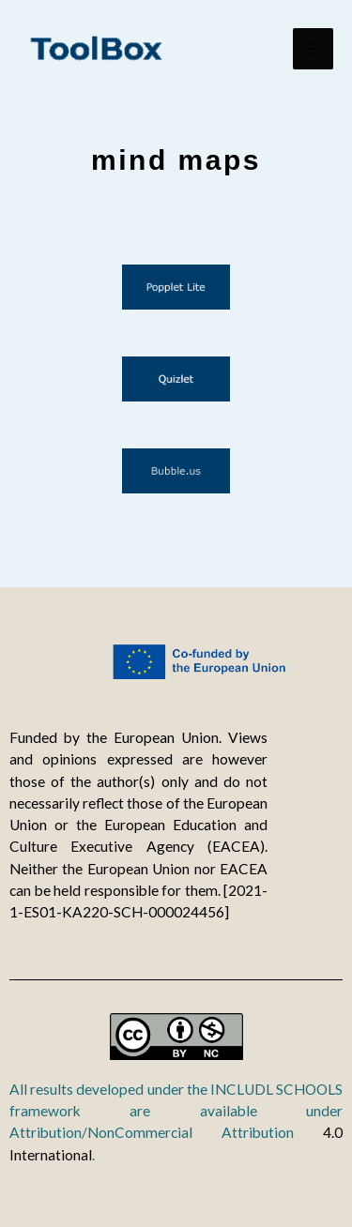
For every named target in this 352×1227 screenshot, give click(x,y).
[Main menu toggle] (313, 48)
